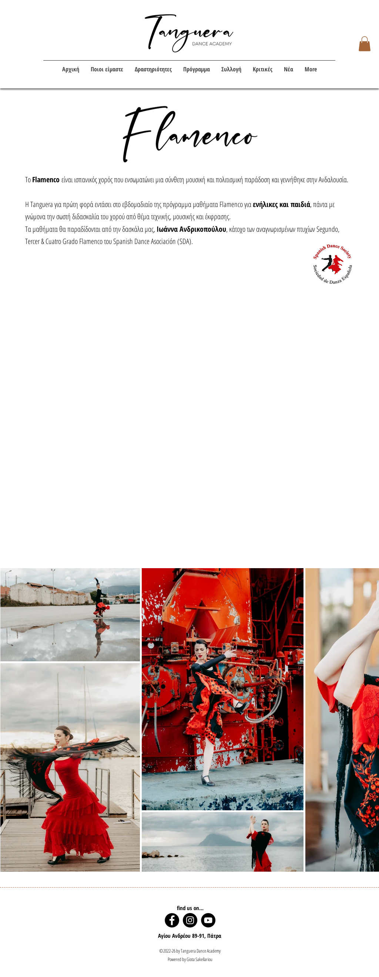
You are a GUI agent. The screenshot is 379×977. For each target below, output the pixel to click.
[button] (364, 43)
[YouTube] (208, 920)
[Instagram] (190, 920)
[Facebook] (172, 920)
